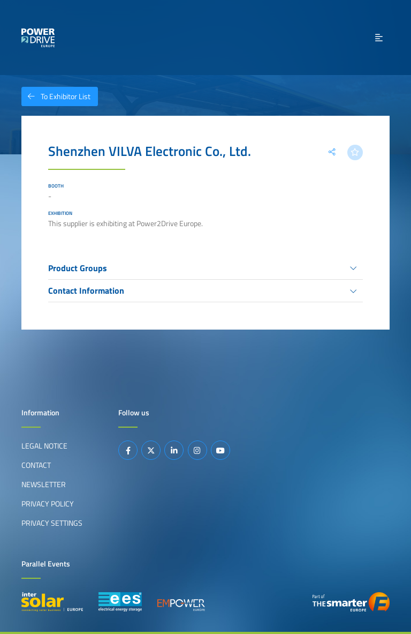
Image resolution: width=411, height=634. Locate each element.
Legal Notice (44, 446)
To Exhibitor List (55, 96)
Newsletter (43, 484)
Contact (36, 465)
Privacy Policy (47, 504)
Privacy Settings (51, 523)
